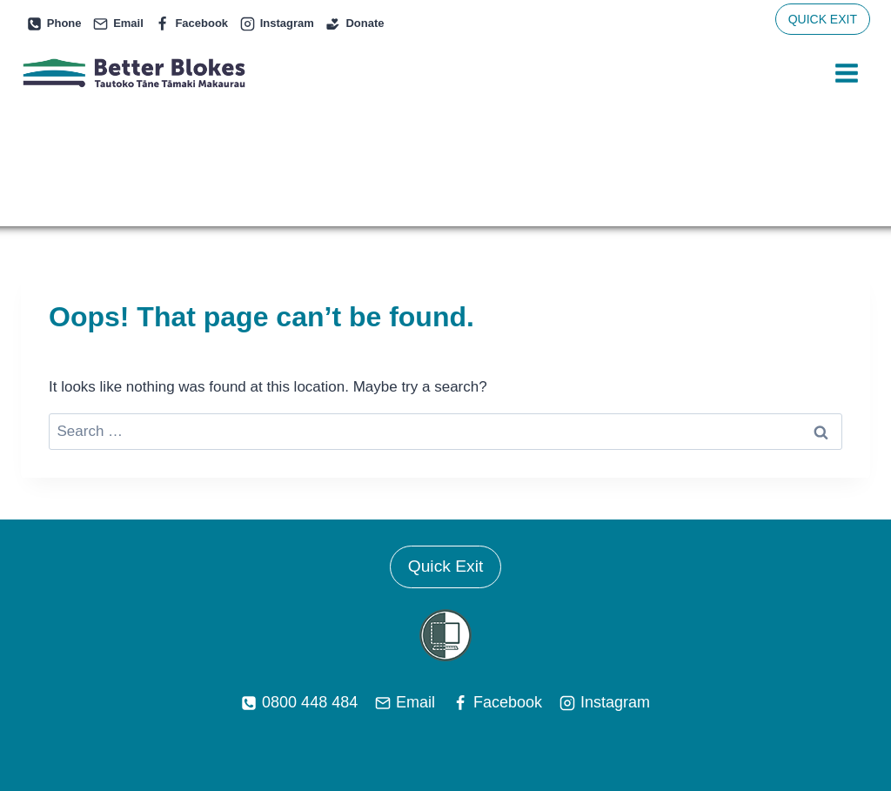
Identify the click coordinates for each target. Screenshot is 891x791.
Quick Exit (446, 448)
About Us (382, 695)
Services (200, 695)
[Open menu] (846, 73)
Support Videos (577, 695)
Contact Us (682, 695)
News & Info (470, 695)
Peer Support (289, 695)
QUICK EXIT (822, 19)
